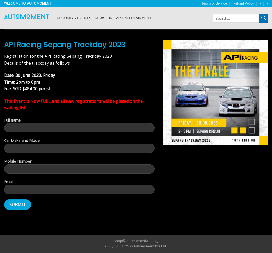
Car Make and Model (79, 147)
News (100, 18)
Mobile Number (79, 168)
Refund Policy (243, 3)
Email (79, 188)
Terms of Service (214, 3)
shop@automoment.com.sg (136, 240)
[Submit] (263, 18)
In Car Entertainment (130, 18)
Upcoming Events (74, 18)
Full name (79, 127)
